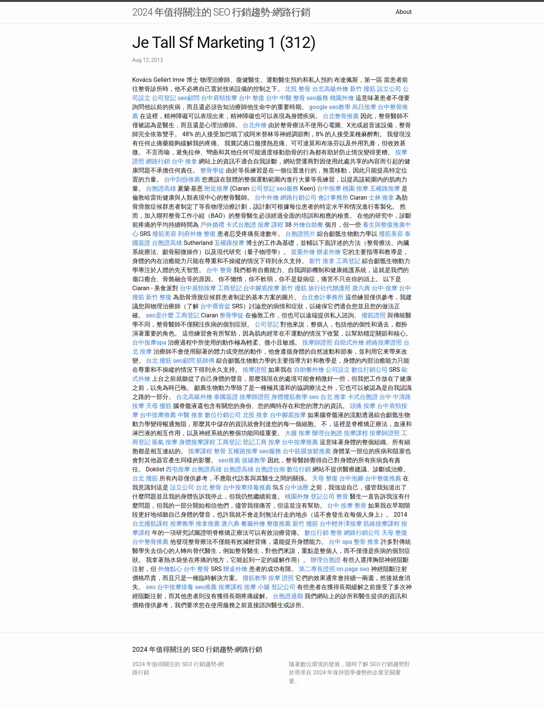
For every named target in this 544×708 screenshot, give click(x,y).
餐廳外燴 (253, 523)
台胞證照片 (300, 233)
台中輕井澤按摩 (341, 523)
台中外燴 (267, 197)
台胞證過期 (288, 596)
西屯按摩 (178, 469)
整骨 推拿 (366, 541)
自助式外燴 (349, 342)
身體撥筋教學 (289, 396)
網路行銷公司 (298, 197)
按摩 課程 (270, 224)
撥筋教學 (255, 578)
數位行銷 (299, 469)
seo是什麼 (160, 315)
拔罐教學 (254, 460)
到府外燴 (190, 233)
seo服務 (318, 98)
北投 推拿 (255, 415)
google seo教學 (330, 107)
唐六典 (361, 288)
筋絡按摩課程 (381, 523)
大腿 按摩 (298, 433)
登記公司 (323, 496)
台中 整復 (251, 98)
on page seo (353, 569)
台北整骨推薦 (341, 116)
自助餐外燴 (309, 369)
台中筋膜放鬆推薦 (307, 451)
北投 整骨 (298, 88)
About (404, 11)
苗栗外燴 (303, 251)
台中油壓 (296, 487)
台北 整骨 (208, 487)
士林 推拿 (381, 197)
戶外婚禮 (212, 224)
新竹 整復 (159, 297)
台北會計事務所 (322, 297)
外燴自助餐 (308, 224)
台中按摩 (329, 188)
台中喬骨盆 (215, 306)
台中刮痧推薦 (182, 179)
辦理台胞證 (327, 433)
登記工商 (255, 442)
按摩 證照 (281, 578)
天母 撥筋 (159, 405)
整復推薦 (279, 523)
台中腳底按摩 (261, 288)
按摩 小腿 (257, 587)
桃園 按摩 (355, 188)
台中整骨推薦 (150, 541)
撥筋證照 (374, 315)
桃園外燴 (342, 98)
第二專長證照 (317, 569)
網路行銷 (158, 161)
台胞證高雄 (161, 188)
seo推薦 (229, 460)
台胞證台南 (270, 469)
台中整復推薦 (383, 478)
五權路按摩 (385, 188)
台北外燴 (255, 125)
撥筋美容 (164, 233)
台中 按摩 (384, 288)
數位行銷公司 (369, 369)
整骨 (220, 451)
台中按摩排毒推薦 (247, 487)
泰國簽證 (226, 396)
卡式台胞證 (241, 224)
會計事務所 (333, 197)
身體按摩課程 (197, 442)
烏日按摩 (364, 107)
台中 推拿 (184, 161)
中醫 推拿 (190, 415)
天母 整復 (325, 478)
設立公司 (389, 88)
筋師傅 (205, 360)
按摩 (274, 442)
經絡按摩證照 (384, 342)
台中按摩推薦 (158, 415)
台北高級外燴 (330, 88)
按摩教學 (182, 523)
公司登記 (164, 98)
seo (314, 396)
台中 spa (340, 541)
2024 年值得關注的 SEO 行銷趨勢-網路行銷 (221, 12)
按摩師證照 (317, 342)
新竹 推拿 (322, 261)
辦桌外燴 (329, 251)
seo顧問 (188, 98)
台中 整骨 (219, 270)
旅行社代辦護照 (329, 288)
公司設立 (338, 369)
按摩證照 (255, 369)
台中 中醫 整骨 (285, 98)
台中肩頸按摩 (219, 98)
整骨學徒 (212, 170)
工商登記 (348, 261)
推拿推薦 (208, 523)
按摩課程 (356, 433)
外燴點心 (170, 569)
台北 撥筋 (159, 360)
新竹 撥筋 (363, 88)
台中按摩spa (149, 342)
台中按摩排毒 (175, 587)
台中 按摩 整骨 (346, 505)
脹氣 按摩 (165, 442)
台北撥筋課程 (150, 523)
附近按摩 (216, 188)
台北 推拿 (333, 396)
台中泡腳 (351, 478)
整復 (210, 233)
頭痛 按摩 (363, 405)
